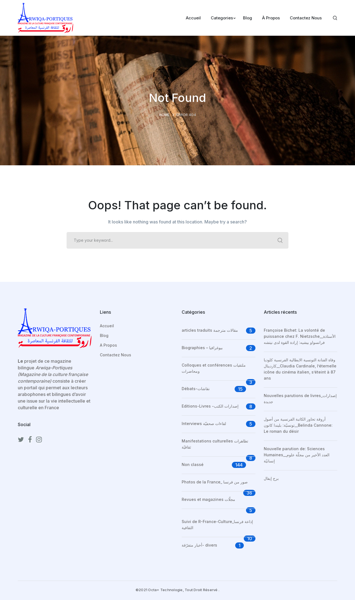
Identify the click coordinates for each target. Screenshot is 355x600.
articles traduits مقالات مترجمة (210, 330)
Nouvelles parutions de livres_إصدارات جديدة (300, 398)
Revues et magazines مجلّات (208, 499)
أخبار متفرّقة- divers (199, 545)
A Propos (108, 345)
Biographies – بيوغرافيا (202, 347)
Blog (104, 335)
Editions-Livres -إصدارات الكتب (210, 406)
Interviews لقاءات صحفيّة (204, 423)
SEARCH (280, 240)
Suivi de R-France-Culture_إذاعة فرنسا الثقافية (217, 524)
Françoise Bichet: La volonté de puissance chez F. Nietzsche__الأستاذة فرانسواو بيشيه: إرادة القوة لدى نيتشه (300, 336)
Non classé (193, 464)
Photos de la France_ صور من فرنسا (215, 482)
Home (164, 114)
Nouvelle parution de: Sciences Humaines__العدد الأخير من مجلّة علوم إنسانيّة (296, 454)
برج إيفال (271, 478)
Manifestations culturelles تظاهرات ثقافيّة (215, 444)
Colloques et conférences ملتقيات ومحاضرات (214, 368)
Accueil (107, 325)
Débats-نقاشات (196, 388)
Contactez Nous (115, 354)
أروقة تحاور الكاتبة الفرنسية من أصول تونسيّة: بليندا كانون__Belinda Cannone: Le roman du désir (298, 425)
